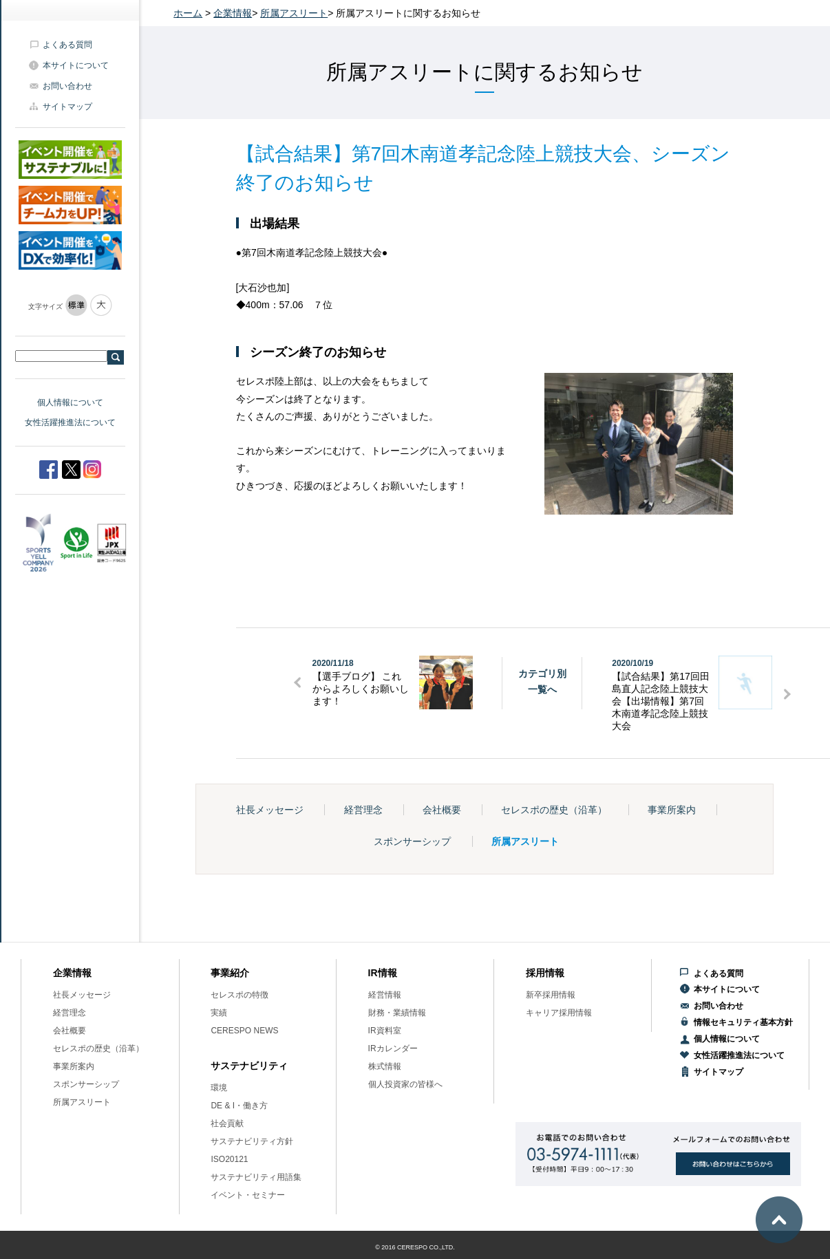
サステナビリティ (249, 1065)
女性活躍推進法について (70, 422)
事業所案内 (672, 809)
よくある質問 (67, 45)
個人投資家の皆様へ (405, 1084)
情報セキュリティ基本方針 (743, 1022)
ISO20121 (229, 1159)
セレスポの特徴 (239, 995)
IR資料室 (384, 1030)
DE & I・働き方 (239, 1105)
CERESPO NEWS (244, 1030)
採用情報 (545, 972)
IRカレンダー (393, 1048)
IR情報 (382, 972)
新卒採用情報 (550, 995)
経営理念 (363, 809)
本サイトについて (76, 65)
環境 (219, 1088)
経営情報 (384, 995)
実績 (219, 1013)
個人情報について (70, 402)
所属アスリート (294, 13)
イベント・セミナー (248, 1195)
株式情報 (384, 1066)
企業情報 (232, 13)
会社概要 (442, 809)
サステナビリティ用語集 (256, 1177)
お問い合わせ (67, 86)
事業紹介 (230, 972)
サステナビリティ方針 (252, 1141)
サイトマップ (67, 106)
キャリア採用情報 (559, 1013)
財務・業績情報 (397, 1013)
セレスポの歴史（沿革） (554, 809)
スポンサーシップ (412, 841)
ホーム (187, 13)
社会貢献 (227, 1123)
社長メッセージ (270, 809)
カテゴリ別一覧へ (542, 681)
